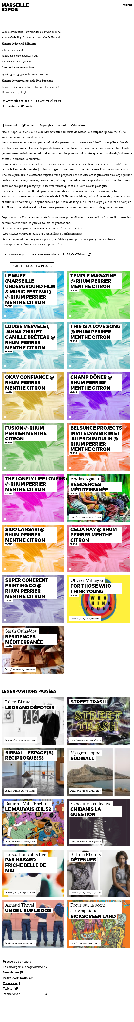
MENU (127, 5)
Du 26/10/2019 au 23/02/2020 (85, 892)
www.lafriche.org (17, 100)
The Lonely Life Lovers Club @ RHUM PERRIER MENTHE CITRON (42, 484)
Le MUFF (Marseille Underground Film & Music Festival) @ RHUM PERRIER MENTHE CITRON (30, 288)
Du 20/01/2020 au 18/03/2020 (20, 841)
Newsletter (11, 972)
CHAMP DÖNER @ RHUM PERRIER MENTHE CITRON (91, 382)
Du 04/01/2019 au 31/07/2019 (20, 669)
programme (23, 967)
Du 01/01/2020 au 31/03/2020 (85, 517)
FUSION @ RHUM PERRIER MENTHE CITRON (26, 433)
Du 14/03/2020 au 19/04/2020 (85, 790)
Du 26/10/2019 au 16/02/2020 (85, 618)
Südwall (82, 758)
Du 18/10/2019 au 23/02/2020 (20, 892)
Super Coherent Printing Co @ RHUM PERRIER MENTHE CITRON (26, 588)
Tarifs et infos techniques (31, 265)
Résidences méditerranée (89, 487)
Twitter (29, 106)
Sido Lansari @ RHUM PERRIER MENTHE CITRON (25, 534)
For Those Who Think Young (90, 588)
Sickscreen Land (93, 916)
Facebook (12, 106)
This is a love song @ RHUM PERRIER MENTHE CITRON (95, 331)
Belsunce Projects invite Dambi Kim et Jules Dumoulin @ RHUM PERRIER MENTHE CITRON (96, 438)
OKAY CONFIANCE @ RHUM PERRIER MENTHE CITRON (29, 382)
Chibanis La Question (85, 812)
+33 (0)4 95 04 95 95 (47, 100)
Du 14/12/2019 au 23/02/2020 (85, 943)
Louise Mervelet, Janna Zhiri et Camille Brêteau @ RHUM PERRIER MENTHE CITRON (30, 337)
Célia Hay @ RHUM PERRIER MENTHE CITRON (93, 534)
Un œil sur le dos (28, 910)
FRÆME (8, 306)
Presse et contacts (17, 961)
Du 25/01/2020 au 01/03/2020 (85, 841)
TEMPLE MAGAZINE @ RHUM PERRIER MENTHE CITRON (93, 281)
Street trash (88, 702)
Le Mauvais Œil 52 (28, 809)
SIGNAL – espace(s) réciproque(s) (29, 755)
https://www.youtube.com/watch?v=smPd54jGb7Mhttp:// (46, 254)
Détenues (83, 859)
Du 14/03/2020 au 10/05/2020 (20, 740)
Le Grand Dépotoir (30, 707)
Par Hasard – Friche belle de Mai (25, 865)
